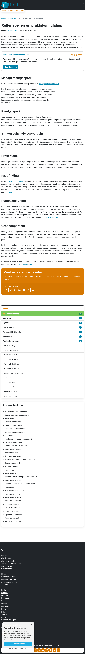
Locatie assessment (12, 508)
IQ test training (9, 346)
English (4, 590)
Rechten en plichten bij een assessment (20, 484)
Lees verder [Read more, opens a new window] (17, 640)
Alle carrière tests (8, 561)
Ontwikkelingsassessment (15, 429)
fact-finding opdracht (15, 181)
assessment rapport (24, 264)
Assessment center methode (16, 411)
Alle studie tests (7, 566)
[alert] (18, 637)
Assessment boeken (12, 494)
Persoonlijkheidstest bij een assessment (20, 460)
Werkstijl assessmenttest (13, 373)
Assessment (9, 487)
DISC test (7, 378)
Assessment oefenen (13, 480)
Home (3, 18)
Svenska (4, 615)
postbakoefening (52, 217)
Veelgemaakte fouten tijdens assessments (21, 477)
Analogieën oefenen (12, 511)
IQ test (3, 574)
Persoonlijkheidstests (42, 332)
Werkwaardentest (10, 396)
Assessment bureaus (13, 497)
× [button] (31, 625)
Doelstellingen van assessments (17, 415)
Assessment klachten (13, 501)
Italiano (4, 604)
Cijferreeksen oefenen (13, 515)
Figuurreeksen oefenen (14, 518)
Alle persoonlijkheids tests (11, 564)
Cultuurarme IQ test (11, 359)
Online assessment (12, 435)
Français (4, 595)
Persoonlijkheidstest (11, 364)
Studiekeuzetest (10, 387)
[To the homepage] (10, 5)
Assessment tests (11, 453)
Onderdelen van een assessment (17, 446)
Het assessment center (13, 442)
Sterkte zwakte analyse (14, 463)
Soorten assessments (13, 504)
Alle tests (42, 318)
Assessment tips (11, 418)
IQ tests (42, 323)
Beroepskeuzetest (11, 350)
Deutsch (4, 601)
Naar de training (11, 67)
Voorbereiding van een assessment (18, 439)
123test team (12, 30)
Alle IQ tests (6, 558)
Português (5, 606)
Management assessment (14, 432)
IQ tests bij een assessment (15, 456)
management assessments (49, 84)
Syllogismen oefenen (13, 521)
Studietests (42, 336)
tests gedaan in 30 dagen (12, 10)
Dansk (3, 617)
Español (4, 593)
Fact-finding (9, 470)
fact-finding (9, 192)
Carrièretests (42, 327)
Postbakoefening (11, 466)
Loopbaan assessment (13, 425)
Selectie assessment (13, 422)
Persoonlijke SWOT (11, 368)
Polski (3, 612)
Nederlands (5, 598)
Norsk (3, 609)
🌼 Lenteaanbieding (42, 314)
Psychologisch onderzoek (14, 490)
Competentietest (10, 382)
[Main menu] (81, 5)
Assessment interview (13, 449)
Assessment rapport (12, 473)
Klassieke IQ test (10, 355)
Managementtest (10, 391)
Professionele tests (42, 341)
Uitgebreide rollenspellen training (16, 55)
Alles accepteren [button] (18, 644)
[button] (18, 649)
